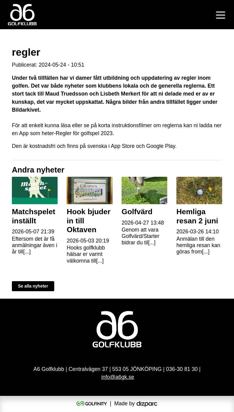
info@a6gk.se (117, 377)
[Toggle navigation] (220, 14)
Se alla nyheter (33, 286)
